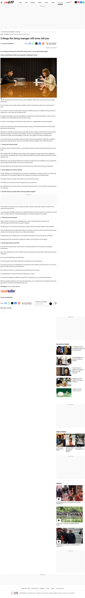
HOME (20, 2)
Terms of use (66, 593)
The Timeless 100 (60, 588)
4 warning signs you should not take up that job (77, 359)
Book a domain (35, 588)
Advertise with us (32, 593)
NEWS (26, 2)
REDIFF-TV (68, 2)
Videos (52, 588)
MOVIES (39, 2)
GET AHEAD (60, 2)
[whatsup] (83, 2)
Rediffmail (42, 588)
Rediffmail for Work (25, 588)
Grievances (72, 593)
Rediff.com (24, 593)
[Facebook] (81, 2)
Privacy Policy (45, 593)
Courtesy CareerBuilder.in (8, 43)
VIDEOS (59, 483)
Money (47, 588)
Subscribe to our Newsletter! (41, 301)
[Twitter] (75, 2)
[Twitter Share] (36, 43)
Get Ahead (6, 34)
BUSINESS (33, 2)
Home (1, 34)
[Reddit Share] (43, 43)
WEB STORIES (61, 432)
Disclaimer (38, 593)
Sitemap (51, 593)
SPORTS (53, 2)
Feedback (55, 593)
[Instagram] (78, 2)
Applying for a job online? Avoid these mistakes (77, 380)
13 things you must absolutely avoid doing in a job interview (78, 348)
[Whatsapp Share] (33, 43)
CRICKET (46, 2)
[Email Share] (29, 43)
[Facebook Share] (39, 43)
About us (60, 593)
